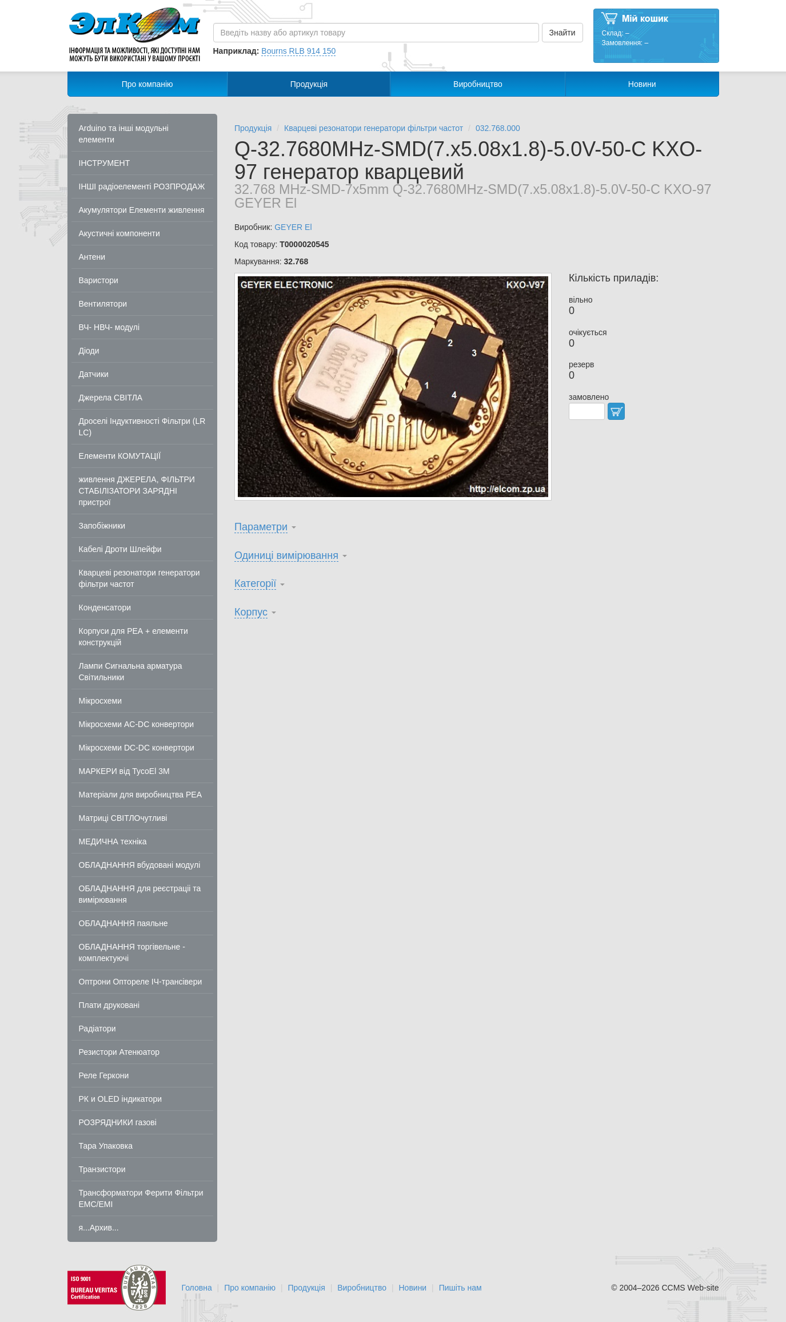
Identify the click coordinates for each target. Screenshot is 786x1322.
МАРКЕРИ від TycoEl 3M (124, 771)
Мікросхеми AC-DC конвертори (136, 724)
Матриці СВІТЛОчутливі (123, 818)
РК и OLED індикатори (120, 1098)
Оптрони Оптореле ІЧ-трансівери (140, 981)
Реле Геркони (104, 1075)
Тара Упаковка (106, 1145)
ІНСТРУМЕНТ (104, 163)
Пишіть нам (460, 1287)
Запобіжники (102, 525)
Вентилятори (103, 303)
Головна (197, 1287)
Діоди (89, 350)
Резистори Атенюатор (119, 1052)
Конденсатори (105, 607)
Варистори (98, 280)
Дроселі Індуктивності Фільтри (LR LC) (142, 426)
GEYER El (293, 227)
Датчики (94, 374)
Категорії (255, 583)
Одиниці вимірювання (286, 555)
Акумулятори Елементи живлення (142, 210)
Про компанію (147, 84)
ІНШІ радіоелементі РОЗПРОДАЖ (142, 186)
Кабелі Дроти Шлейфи (120, 549)
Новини (642, 84)
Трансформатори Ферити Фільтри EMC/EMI (141, 1198)
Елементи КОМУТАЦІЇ (120, 455)
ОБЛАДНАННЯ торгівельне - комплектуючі (132, 952)
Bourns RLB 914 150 (298, 50)
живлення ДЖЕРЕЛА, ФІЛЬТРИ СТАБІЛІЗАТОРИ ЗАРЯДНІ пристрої (137, 491)
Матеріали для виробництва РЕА (140, 794)
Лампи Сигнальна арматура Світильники (130, 671)
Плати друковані (109, 1005)
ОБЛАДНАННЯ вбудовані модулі (140, 865)
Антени (92, 256)
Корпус (251, 612)
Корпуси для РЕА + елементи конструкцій (133, 636)
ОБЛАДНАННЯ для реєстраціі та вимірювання (140, 894)
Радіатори (97, 1028)
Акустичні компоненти (119, 233)
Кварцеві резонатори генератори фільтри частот (139, 578)
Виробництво (477, 84)
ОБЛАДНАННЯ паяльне (123, 923)
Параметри (261, 527)
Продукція (309, 84)
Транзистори (102, 1169)
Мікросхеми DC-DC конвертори (136, 747)
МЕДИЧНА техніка (113, 841)
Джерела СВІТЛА (111, 397)
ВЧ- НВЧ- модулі (109, 327)
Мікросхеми (100, 700)
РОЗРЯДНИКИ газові (118, 1122)
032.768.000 (498, 128)
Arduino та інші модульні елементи (124, 134)
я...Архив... (99, 1227)
